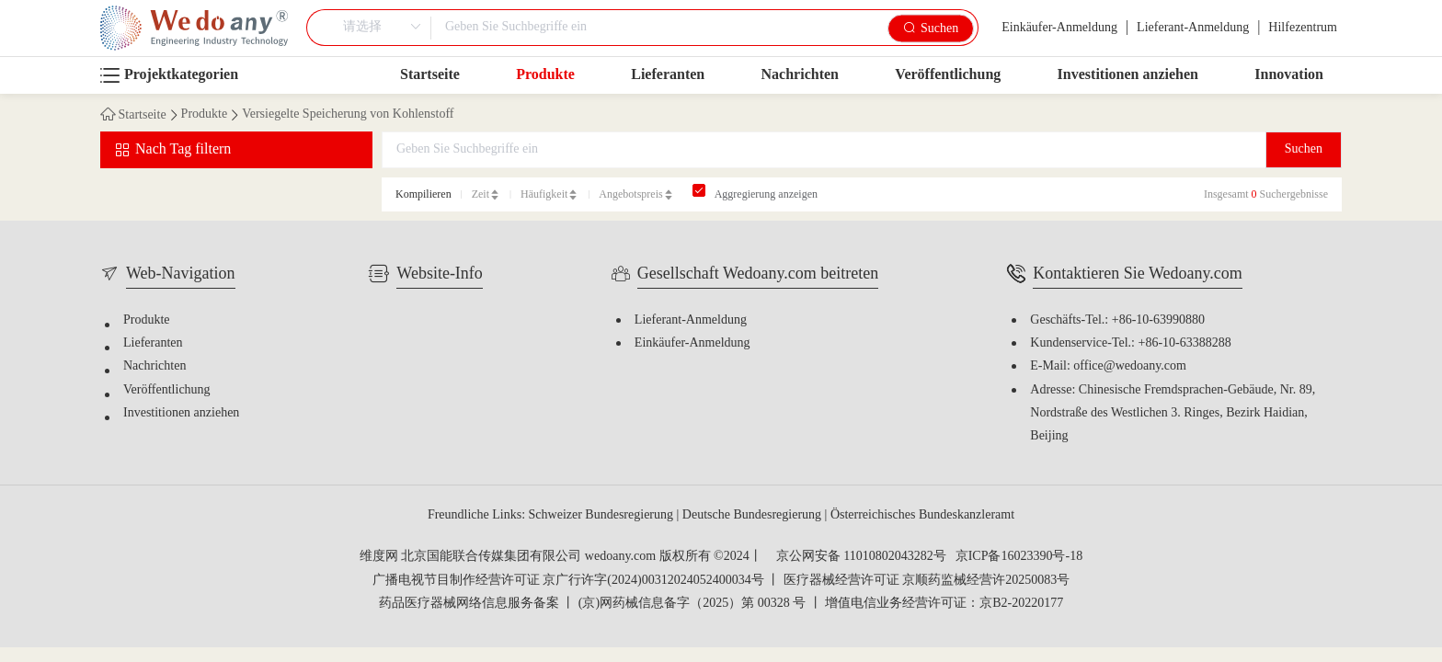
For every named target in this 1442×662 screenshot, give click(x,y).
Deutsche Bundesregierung (753, 515)
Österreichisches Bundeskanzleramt (922, 515)
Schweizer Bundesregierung (603, 515)
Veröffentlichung (948, 75)
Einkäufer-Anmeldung (1059, 28)
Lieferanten (667, 75)
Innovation (1288, 75)
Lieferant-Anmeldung (1193, 28)
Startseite (430, 75)
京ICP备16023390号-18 (1019, 557)
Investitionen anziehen (1128, 75)
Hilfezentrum (1302, 28)
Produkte (545, 75)
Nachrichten (800, 75)
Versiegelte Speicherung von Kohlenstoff (347, 114)
